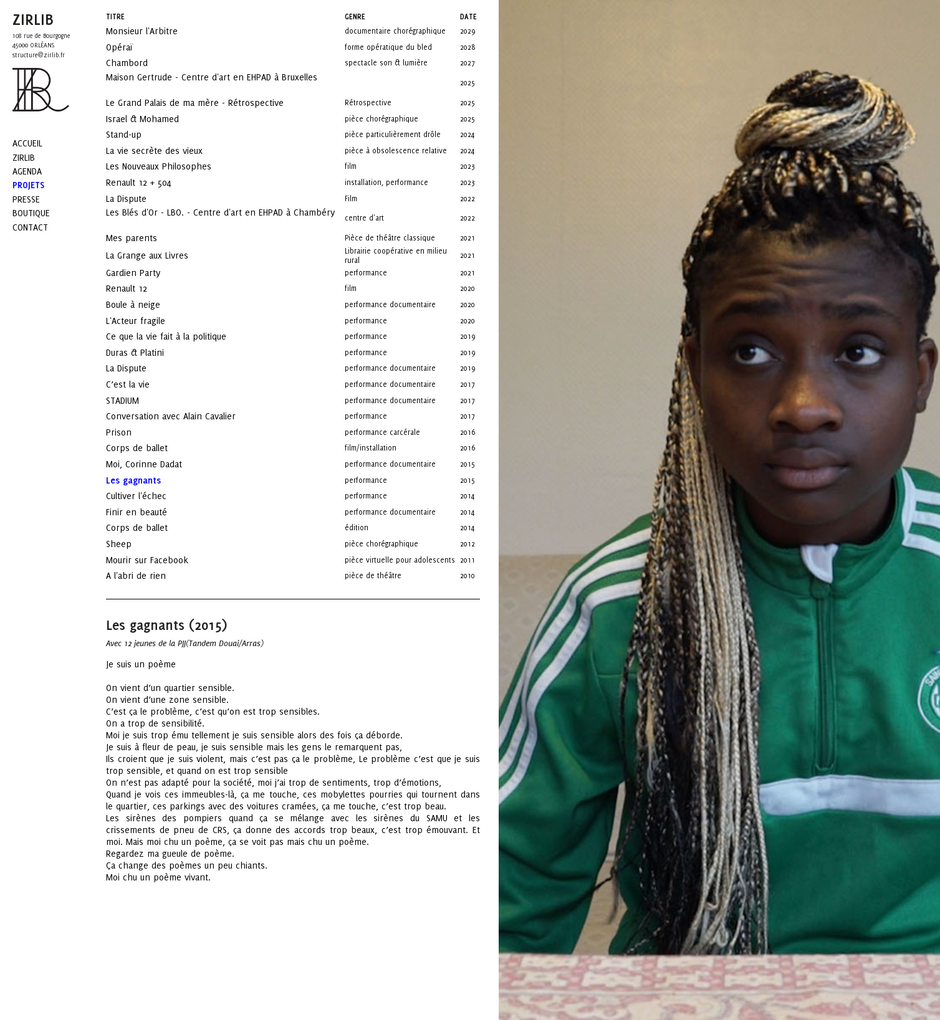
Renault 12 (138, 288)
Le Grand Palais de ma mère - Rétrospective (206, 102)
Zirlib (23, 157)
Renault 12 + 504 (149, 182)
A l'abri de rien (147, 575)
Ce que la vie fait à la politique (177, 336)
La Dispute (137, 198)
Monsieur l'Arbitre (153, 31)
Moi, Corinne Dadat (155, 464)
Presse (26, 199)
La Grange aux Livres (160, 255)
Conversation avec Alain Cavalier (182, 416)
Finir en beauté (147, 512)
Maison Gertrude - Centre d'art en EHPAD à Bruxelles (211, 81)
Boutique (31, 213)
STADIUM (133, 400)
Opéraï (130, 47)
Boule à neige (144, 304)
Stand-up (135, 134)
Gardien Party (144, 273)
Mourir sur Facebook (158, 560)
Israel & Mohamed (153, 119)
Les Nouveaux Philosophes (170, 166)
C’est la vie (139, 384)
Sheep (130, 544)
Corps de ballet (148, 448)
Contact (30, 227)
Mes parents (143, 238)
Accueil (27, 143)
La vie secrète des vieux (165, 150)
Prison (130, 432)
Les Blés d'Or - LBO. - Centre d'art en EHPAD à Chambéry (220, 216)
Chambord (138, 63)
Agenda (27, 171)
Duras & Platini (146, 352)
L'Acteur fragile (147, 320)
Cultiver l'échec (147, 496)
